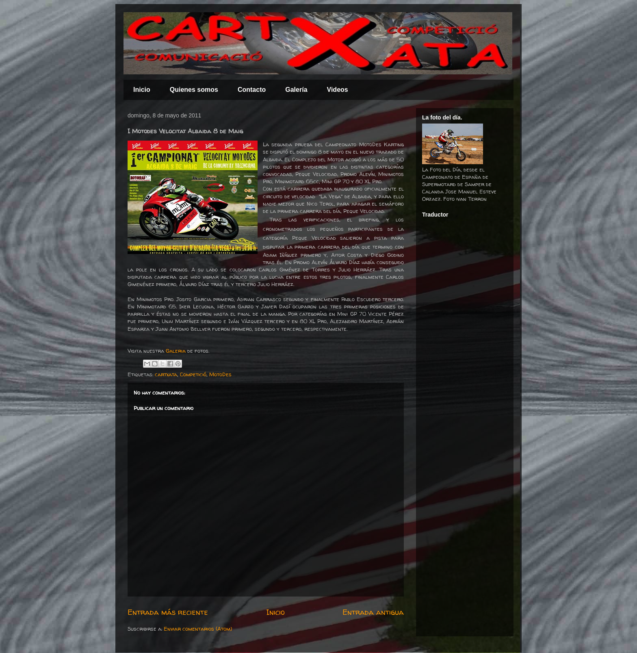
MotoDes (220, 374)
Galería (296, 89)
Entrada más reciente (168, 612)
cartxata (166, 374)
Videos (337, 89)
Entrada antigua (373, 612)
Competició (193, 374)
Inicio (141, 89)
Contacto (252, 89)
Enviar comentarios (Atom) (198, 628)
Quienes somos (194, 89)
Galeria (176, 350)
